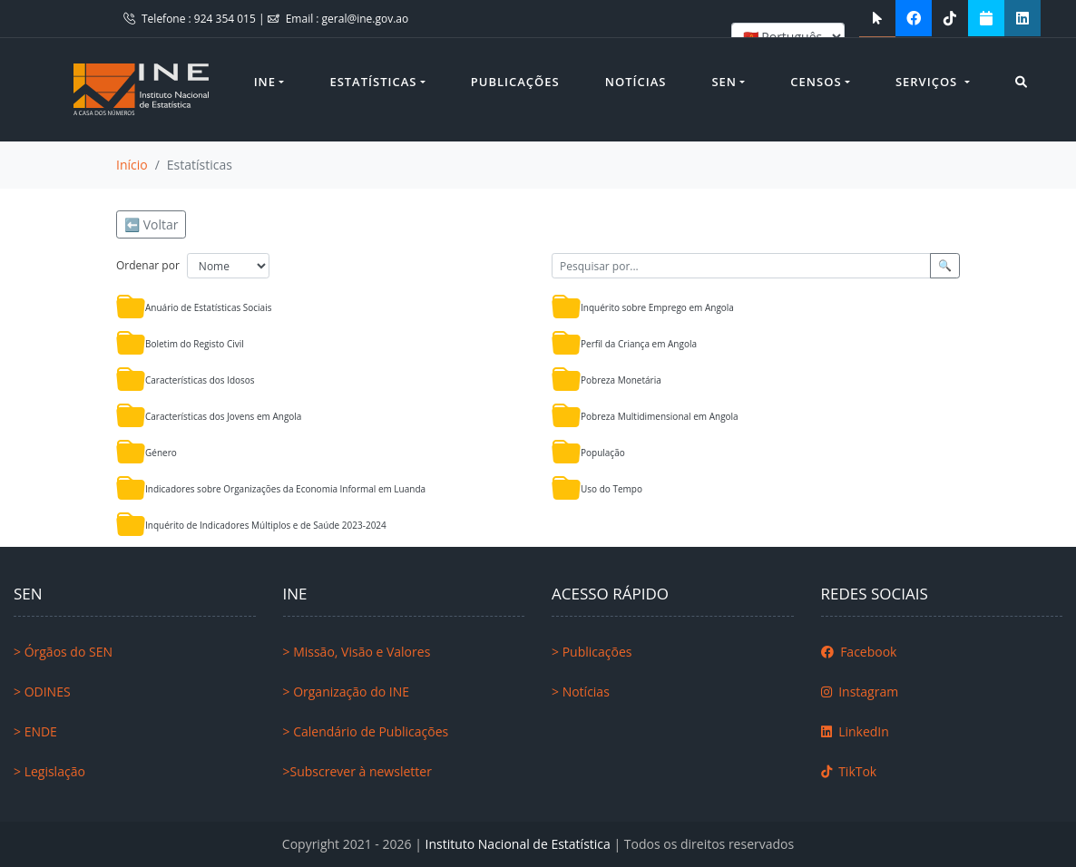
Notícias (636, 81)
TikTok (849, 771)
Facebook (859, 651)
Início (132, 164)
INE (265, 81)
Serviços (928, 81)
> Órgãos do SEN (63, 651)
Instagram (860, 691)
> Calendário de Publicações (366, 731)
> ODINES (42, 691)
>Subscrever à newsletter (357, 771)
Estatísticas (372, 81)
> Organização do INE (346, 691)
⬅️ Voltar (151, 224)
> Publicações (591, 651)
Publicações (515, 81)
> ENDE (35, 731)
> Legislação (49, 771)
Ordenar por (148, 265)
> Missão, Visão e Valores (357, 651)
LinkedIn (855, 731)
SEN (724, 81)
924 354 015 (226, 18)
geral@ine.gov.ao (365, 18)
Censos (815, 81)
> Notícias (581, 691)
